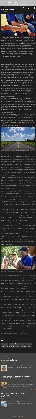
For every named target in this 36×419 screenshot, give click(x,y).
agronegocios (5, 343)
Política (29, 346)
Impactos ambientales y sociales (17, 343)
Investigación (29, 343)
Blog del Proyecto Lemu (16, 2)
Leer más (32, 372)
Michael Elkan (21, 416)
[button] (34, 8)
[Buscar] (34, 3)
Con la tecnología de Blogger (18, 413)
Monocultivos (5, 346)
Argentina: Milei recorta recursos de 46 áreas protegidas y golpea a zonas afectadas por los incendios (14, 395)
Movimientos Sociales (14, 346)
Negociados (23, 346)
